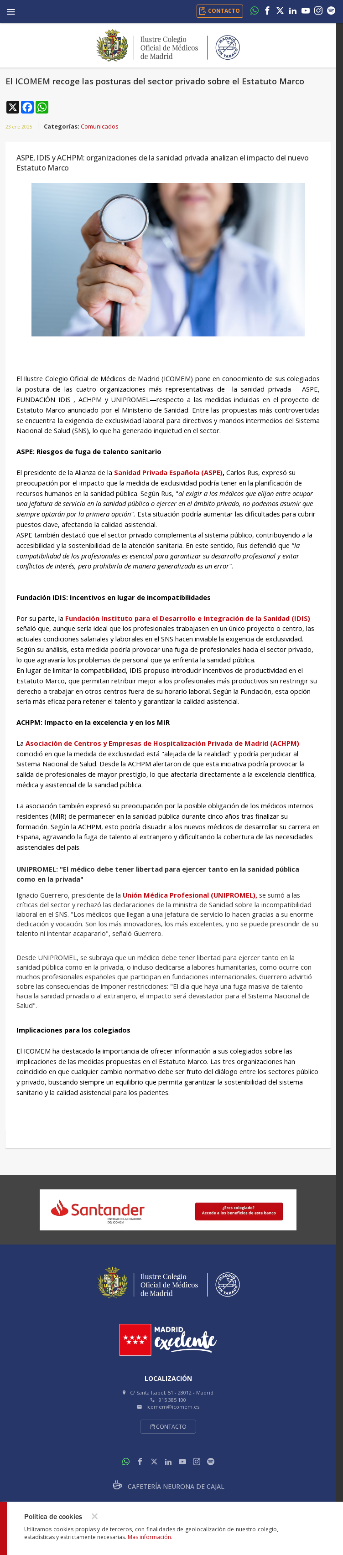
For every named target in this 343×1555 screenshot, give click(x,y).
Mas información (149, 1537)
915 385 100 (172, 1399)
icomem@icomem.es (172, 1406)
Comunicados (100, 126)
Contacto (168, 1427)
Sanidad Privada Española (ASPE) (167, 472)
